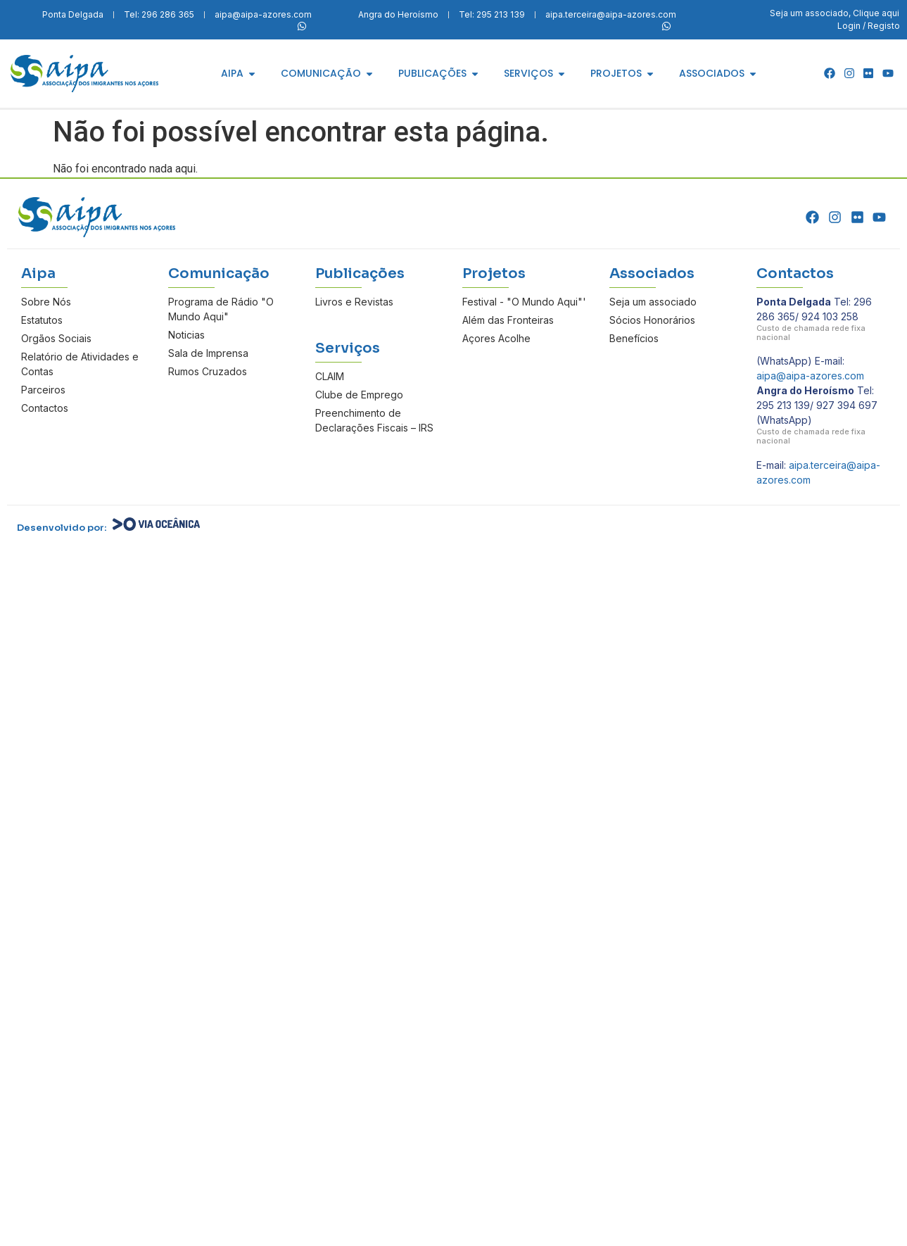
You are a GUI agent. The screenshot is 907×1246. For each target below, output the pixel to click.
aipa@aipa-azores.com (810, 376)
